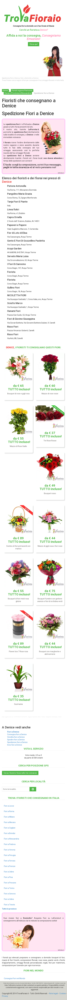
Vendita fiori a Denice (16, 737)
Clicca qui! (34, 44)
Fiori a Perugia (10, 855)
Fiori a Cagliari (9, 828)
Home (5, 90)
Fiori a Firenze (9, 866)
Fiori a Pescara (10, 883)
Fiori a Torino (9, 888)
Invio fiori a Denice (14, 745)
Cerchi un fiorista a (33, 29)
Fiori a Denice (13, 732)
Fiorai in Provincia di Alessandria (18, 93)
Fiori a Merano (10, 822)
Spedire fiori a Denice (16, 740)
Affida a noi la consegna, (33, 37)
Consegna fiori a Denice (17, 734)
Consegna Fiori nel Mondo (14, 978)
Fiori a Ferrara (9, 861)
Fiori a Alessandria (11, 839)
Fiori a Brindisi (9, 833)
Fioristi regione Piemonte (22, 90)
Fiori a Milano (9, 817)
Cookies (62, 993)
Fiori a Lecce (9, 806)
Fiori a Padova (9, 844)
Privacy (5, 996)
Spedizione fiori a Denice (17, 742)
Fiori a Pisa (8, 877)
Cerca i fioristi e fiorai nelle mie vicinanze (20, 773)
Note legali (53, 993)
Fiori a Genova (9, 894)
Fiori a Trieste (9, 905)
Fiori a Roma (9, 811)
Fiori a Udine (9, 872)
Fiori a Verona (9, 850)
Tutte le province (9, 909)
